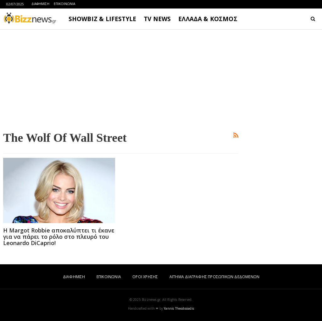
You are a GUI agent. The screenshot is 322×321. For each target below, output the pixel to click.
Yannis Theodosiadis (179, 308)
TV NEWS (157, 19)
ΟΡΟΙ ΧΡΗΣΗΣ (145, 276)
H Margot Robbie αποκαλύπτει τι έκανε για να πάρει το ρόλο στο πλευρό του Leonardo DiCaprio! (58, 236)
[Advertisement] (120, 79)
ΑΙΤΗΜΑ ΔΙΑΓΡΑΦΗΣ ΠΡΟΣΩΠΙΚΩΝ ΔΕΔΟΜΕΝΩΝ (214, 276)
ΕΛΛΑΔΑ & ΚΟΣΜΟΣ (207, 19)
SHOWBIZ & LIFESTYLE (102, 19)
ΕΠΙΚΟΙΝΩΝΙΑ (64, 4)
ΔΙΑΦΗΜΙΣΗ (40, 4)
